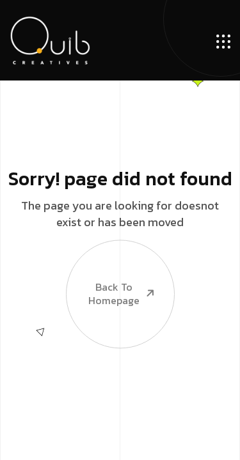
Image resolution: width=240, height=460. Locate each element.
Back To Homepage (111, 274)
